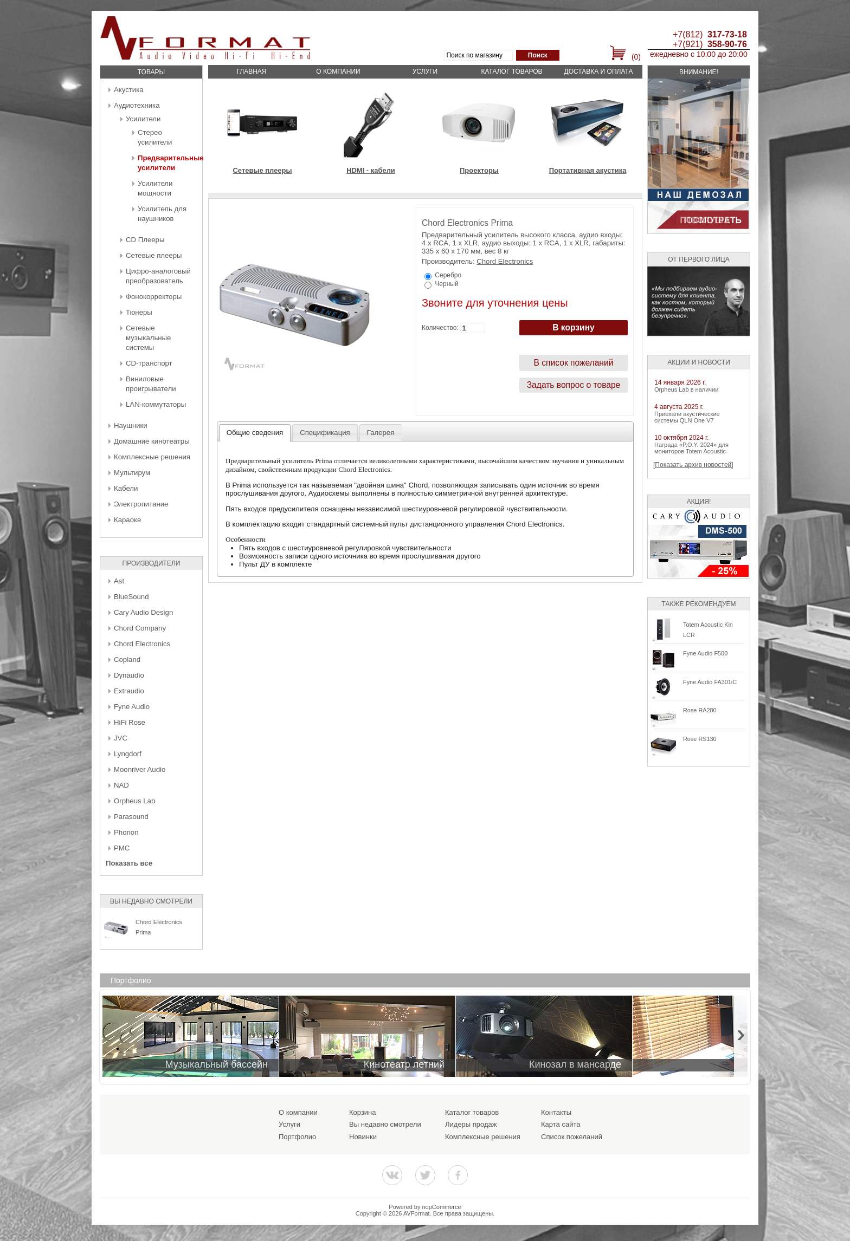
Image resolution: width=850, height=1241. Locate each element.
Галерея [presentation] (381, 432)
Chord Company (140, 628)
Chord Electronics (142, 644)
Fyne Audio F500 (705, 653)
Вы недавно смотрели (385, 1124)
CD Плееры (145, 240)
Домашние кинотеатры (152, 441)
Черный (446, 284)
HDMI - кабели (370, 170)
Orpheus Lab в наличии (686, 389)
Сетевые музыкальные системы (148, 338)
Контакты (556, 1112)
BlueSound (131, 597)
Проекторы (479, 170)
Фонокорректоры (154, 297)
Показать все (129, 863)
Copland (127, 659)
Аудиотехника (136, 105)
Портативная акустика (588, 170)
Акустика (129, 90)
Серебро (448, 275)
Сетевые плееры (154, 255)
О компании (338, 71)
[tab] (255, 432)
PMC (122, 848)
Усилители (143, 119)
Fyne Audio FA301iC (710, 682)
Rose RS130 (700, 739)
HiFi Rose (129, 722)
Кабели (126, 488)
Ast (119, 581)
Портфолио (297, 1137)
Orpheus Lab (134, 801)
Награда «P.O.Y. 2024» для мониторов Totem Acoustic (691, 447)
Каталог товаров (511, 71)
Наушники (130, 425)
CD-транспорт (149, 363)
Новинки (363, 1137)
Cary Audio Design (143, 612)
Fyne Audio (132, 707)
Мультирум (132, 473)
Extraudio (129, 691)
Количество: (440, 328)
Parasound (131, 817)
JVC (120, 738)
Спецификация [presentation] (325, 432)
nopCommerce (441, 1207)
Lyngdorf (127, 754)
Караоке (127, 520)
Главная (251, 71)
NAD (121, 785)
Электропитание (141, 504)
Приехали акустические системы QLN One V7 (687, 417)
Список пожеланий (571, 1137)
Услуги (425, 71)
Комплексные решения (152, 457)
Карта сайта (560, 1124)
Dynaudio (129, 675)
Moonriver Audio (139, 769)
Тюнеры (139, 312)
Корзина (362, 1112)
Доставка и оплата (598, 71)
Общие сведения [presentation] (255, 432)
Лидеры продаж (471, 1124)
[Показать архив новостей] (693, 465)
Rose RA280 (700, 710)
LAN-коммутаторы (156, 404)
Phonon (126, 832)
